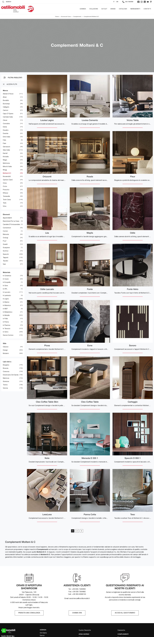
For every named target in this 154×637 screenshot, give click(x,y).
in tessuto (6, 328)
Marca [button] (5, 90)
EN (117, 1)
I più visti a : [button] (7, 362)
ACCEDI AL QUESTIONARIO (125, 613)
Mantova (6, 378)
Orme (5, 183)
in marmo (6, 302)
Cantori (5, 110)
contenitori (7, 228)
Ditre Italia (6, 137)
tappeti (5, 257)
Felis (4, 140)
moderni (6, 353)
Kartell (5, 153)
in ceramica (7, 276)
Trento (5, 385)
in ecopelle (6, 282)
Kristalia (6, 157)
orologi (5, 238)
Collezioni (93, 8)
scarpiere (6, 247)
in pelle (5, 319)
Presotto (6, 190)
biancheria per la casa (11, 221)
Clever (5, 120)
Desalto (5, 130)
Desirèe (5, 133)
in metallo (6, 315)
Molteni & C (7, 173)
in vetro (5, 332)
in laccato (6, 292)
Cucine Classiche (85, 630)
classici (5, 347)
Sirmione (6, 381)
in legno (6, 299)
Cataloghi (123, 8)
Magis (5, 160)
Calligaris (6, 107)
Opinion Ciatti (8, 180)
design (5, 350)
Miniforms (6, 163)
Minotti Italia (7, 166)
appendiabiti (7, 218)
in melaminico (7, 312)
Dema (5, 127)
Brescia (5, 368)
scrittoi (5, 251)
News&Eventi (135, 8)
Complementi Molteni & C (91, 16)
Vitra (4, 206)
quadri (5, 244)
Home (57, 16)
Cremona (6, 371)
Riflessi (5, 193)
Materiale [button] (6, 272)
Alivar (5, 97)
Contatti (147, 8)
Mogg (5, 170)
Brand (113, 8)
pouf (4, 241)
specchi (6, 254)
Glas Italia (6, 150)
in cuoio (6, 279)
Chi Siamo (43, 633)
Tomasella (6, 196)
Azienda (83, 8)
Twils (4, 203)
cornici (5, 231)
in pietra (6, 322)
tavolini (5, 261)
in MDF (5, 309)
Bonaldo (6, 100)
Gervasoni (6, 147)
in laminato (7, 295)
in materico (7, 305)
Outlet (104, 8)
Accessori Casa (66, 16)
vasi (4, 264)
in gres (5, 286)
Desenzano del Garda (10, 375)
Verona (5, 388)
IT (114, 1)
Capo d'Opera (8, 114)
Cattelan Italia (8, 117)
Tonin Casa (7, 200)
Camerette (121, 630)
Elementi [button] (6, 214)
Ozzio (5, 186)
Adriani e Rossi (8, 94)
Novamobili (7, 176)
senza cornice (8, 335)
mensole (6, 234)
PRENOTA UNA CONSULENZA (29, 613)
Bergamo (6, 365)
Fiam (4, 143)
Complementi (77, 16)
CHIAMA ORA (77, 613)
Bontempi (6, 104)
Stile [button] (4, 343)
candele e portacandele (11, 224)
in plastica (6, 325)
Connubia (6, 123)
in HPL (5, 289)
